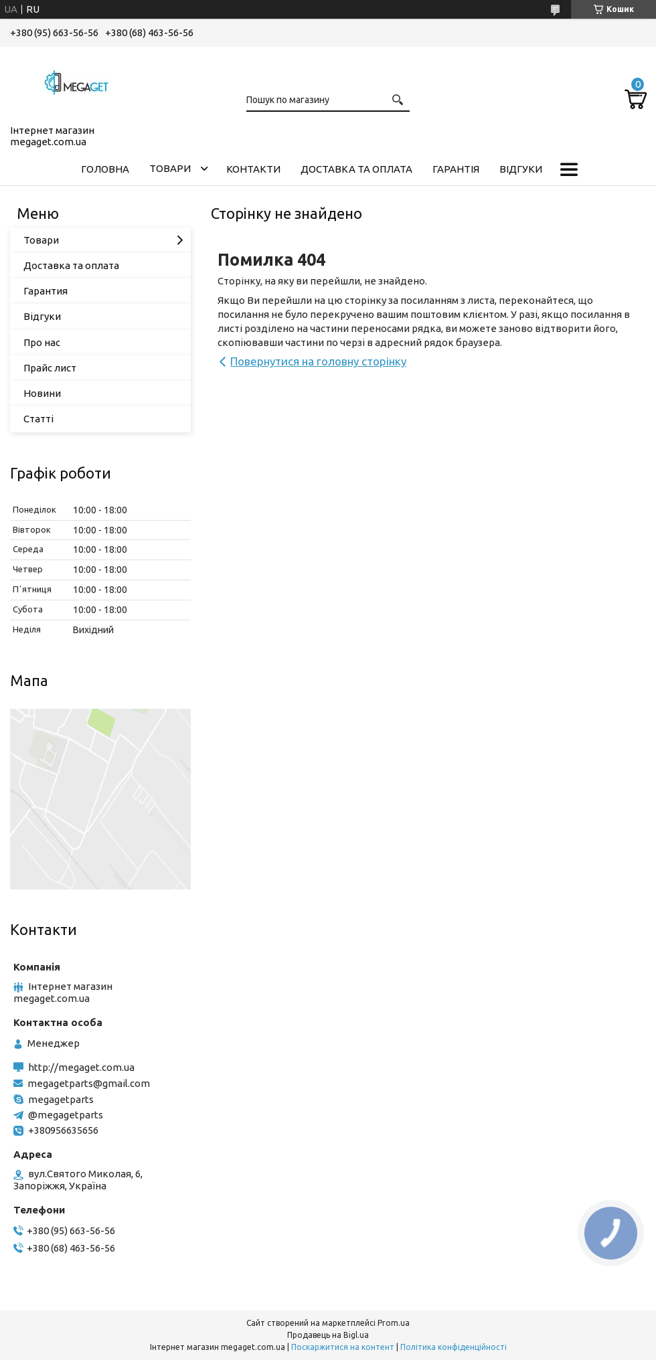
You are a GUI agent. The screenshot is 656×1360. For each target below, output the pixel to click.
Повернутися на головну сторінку (318, 361)
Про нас (41, 342)
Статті (38, 418)
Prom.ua (394, 1323)
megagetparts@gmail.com (88, 1083)
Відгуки (520, 169)
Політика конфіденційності (453, 1347)
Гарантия (45, 290)
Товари (170, 168)
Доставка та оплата (356, 169)
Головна (105, 169)
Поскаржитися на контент (342, 1347)
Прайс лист (49, 367)
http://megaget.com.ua (81, 1067)
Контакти (253, 169)
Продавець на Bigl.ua (328, 1335)
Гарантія (455, 169)
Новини (42, 393)
